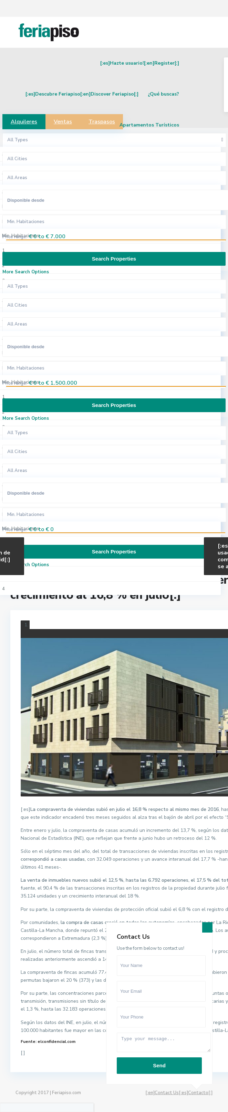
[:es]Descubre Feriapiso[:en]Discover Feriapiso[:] (81, 94)
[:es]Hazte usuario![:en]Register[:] (139, 63)
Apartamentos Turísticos (149, 125)
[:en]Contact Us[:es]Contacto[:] (179, 1093)
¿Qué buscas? (163, 94)
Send (159, 1065)
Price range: (14, 237)
